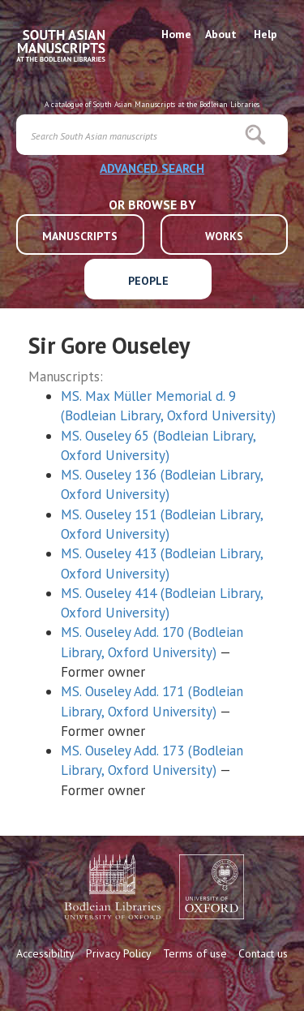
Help (265, 34)
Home (176, 34)
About (221, 34)
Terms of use (195, 953)
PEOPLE (148, 280)
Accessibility (45, 953)
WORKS (224, 236)
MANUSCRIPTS (80, 236)
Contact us (263, 953)
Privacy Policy (119, 953)
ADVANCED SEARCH (152, 168)
